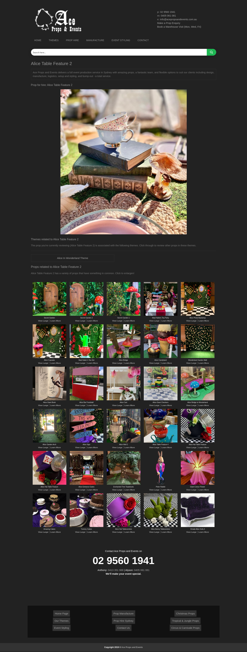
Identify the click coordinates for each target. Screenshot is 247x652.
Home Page (61, 614)
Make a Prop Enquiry (169, 23)
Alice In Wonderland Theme (72, 258)
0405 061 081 (168, 15)
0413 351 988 (115, 570)
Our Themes (62, 621)
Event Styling (61, 628)
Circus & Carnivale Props (185, 628)
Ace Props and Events (132, 648)
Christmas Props (185, 614)
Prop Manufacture (123, 614)
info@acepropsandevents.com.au (179, 19)
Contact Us (123, 628)
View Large (43, 321)
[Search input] (119, 52)
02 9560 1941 (168, 12)
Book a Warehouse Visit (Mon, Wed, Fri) (179, 27)
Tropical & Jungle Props (185, 621)
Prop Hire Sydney (124, 621)
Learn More (54, 321)
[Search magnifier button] (211, 52)
